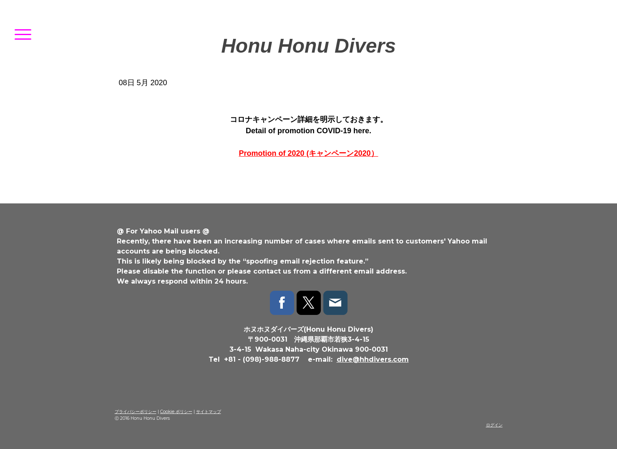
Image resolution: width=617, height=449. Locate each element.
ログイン (494, 425)
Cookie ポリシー (176, 411)
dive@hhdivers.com (373, 359)
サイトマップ (208, 411)
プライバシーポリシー (135, 411)
